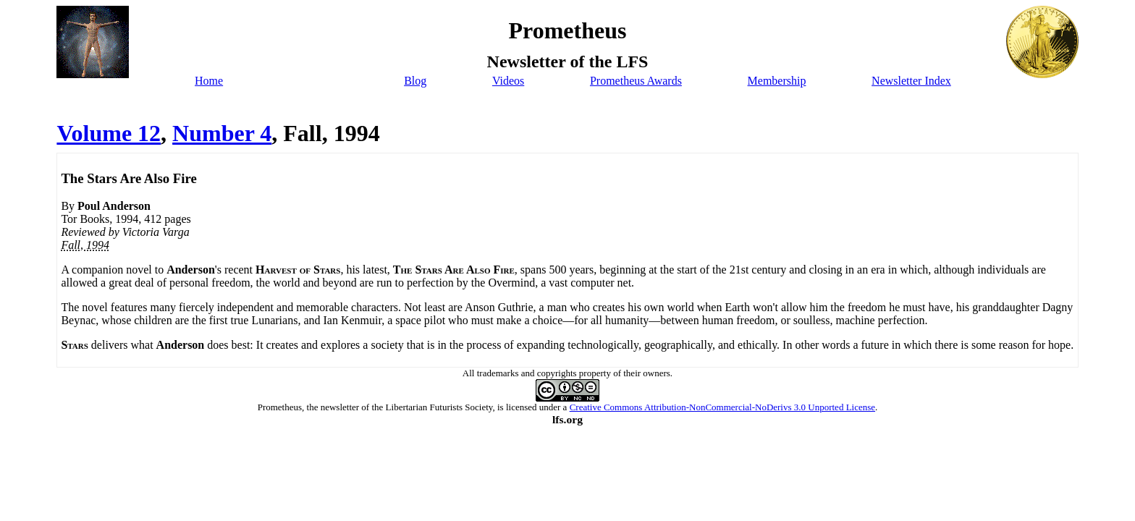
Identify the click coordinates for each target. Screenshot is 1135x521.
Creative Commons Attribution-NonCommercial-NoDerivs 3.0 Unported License (722, 407)
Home (209, 81)
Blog (415, 81)
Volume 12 (108, 133)
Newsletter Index (911, 81)
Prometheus (280, 407)
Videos (508, 81)
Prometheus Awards (636, 81)
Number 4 (221, 133)
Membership (777, 81)
